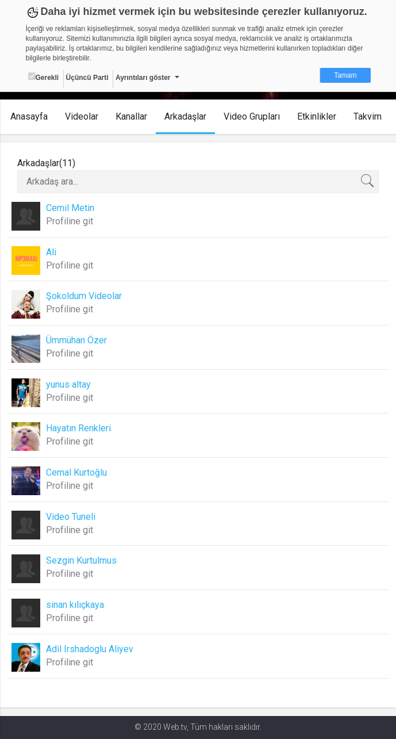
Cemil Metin (70, 207)
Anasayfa (29, 116)
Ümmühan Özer (76, 340)
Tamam (345, 75)
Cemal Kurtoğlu (76, 472)
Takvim (367, 116)
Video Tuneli (70, 516)
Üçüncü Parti (87, 78)
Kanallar (131, 116)
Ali (51, 252)
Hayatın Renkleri (78, 428)
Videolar (81, 116)
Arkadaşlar (185, 116)
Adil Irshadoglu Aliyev (89, 649)
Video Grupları (252, 116)
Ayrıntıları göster (143, 78)
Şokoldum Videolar (84, 295)
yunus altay (68, 384)
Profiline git (69, 221)
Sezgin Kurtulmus (81, 560)
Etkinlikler (316, 116)
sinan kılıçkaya (75, 604)
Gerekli (43, 77)
